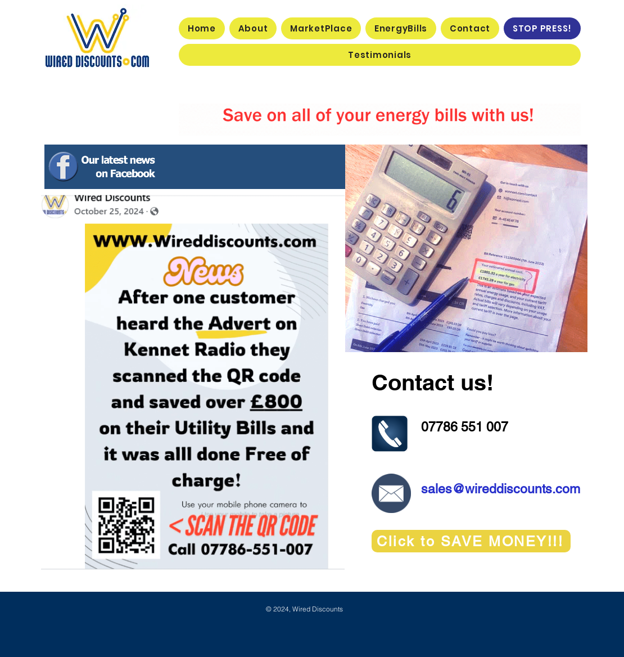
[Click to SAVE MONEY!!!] (471, 541)
